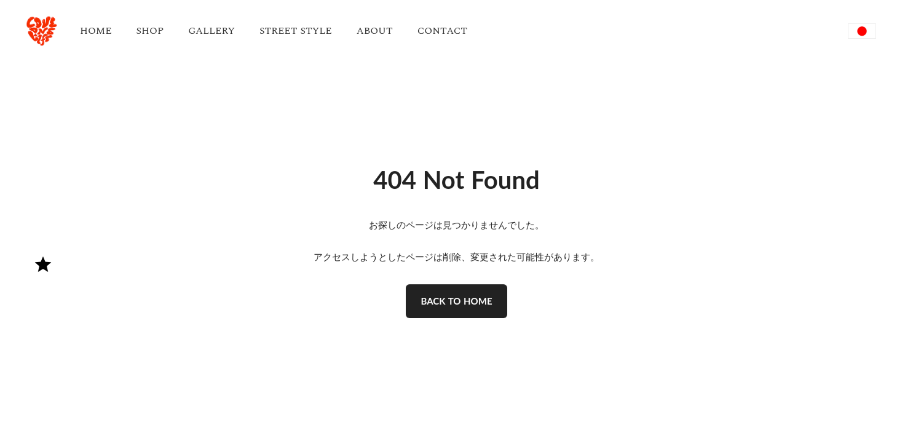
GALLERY (211, 31)
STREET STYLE (295, 31)
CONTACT (442, 31)
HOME (96, 31)
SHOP (150, 31)
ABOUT (375, 31)
